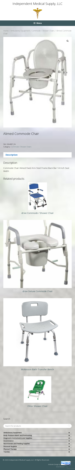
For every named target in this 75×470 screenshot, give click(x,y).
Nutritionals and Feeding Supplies (38, 443)
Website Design (53, 464)
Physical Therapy (38, 449)
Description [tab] (12, 154)
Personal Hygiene (38, 446)
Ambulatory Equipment (20, 30)
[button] (68, 41)
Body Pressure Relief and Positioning (38, 435)
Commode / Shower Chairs (43, 30)
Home (6, 30)
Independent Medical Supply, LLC (37, 3)
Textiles (38, 452)
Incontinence (38, 441)
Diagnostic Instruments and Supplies (38, 438)
